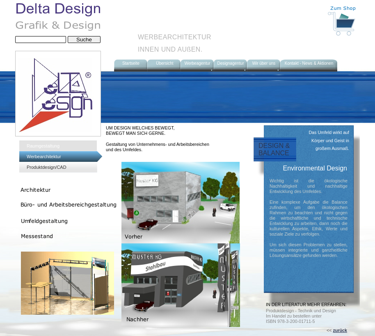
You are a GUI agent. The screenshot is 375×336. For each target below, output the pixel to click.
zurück (340, 330)
